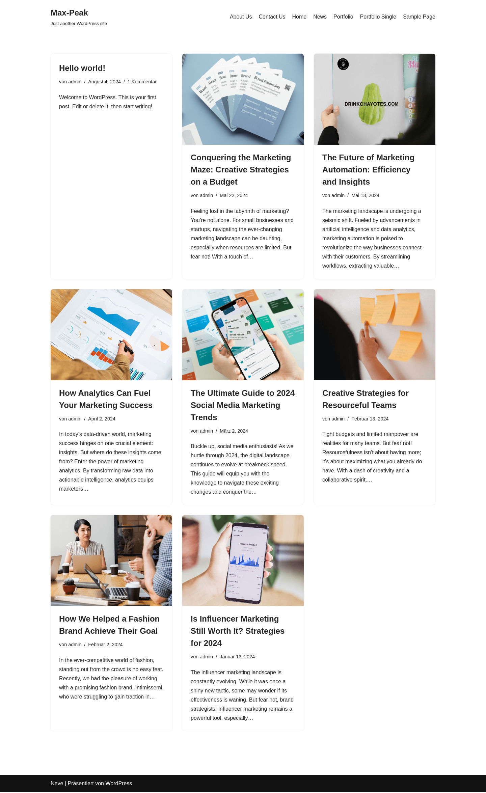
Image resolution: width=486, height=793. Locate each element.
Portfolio (343, 17)
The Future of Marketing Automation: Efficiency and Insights (368, 169)
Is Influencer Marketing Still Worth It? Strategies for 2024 (238, 631)
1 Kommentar (142, 81)
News (320, 17)
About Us (241, 17)
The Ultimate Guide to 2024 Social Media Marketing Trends (243, 405)
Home (299, 17)
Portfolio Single (378, 17)
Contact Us (272, 17)
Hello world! (82, 68)
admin (74, 81)
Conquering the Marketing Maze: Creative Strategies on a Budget (241, 169)
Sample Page (419, 17)
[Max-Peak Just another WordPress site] (79, 16)
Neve (57, 784)
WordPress (118, 784)
